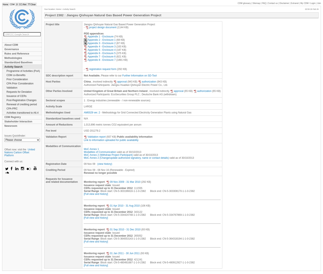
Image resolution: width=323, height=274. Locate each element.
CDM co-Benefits (15, 75)
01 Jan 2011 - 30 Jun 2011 (123, 253)
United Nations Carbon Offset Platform (19, 152)
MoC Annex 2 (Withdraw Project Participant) (108, 154)
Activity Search (13, 66)
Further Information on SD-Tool (139, 75)
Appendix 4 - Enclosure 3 (100, 46)
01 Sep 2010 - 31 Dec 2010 (123, 229)
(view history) (104, 163)
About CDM (11, 44)
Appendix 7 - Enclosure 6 (100, 56)
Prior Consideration (17, 79)
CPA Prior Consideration (19, 83)
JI (17, 4)
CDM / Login (308, 3)
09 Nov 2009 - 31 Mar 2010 (123, 181)
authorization (147, 81)
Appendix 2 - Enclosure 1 (100, 39)
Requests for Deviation (19, 91)
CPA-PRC (12, 108)
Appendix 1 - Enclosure (98, 36)
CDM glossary (244, 3)
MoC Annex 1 (91, 149)
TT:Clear (32, 4)
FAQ (264, 3)
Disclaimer (284, 3)
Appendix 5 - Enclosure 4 (100, 49)
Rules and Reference (16, 53)
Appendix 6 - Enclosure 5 (100, 53)
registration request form (100, 69)
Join (319, 3)
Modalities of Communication (100, 152)
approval (120, 81)
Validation (11, 87)
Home (5, 4)
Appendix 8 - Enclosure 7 (100, 59)
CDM (12, 4)
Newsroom (10, 125)
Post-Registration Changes (21, 100)
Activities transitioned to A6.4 (22, 112)
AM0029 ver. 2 (92, 112)
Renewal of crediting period (21, 104)
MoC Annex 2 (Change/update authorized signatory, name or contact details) (126, 157)
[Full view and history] (96, 194)
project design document (101, 27)
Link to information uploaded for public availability (111, 140)
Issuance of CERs (16, 96)
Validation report (95, 136)
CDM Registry (12, 117)
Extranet (295, 3)
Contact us (273, 3)
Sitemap (256, 3)
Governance (11, 49)
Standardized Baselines (18, 62)
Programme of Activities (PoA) (23, 71)
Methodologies (13, 58)
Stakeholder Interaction (18, 121)
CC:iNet (22, 4)
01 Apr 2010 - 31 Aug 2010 (123, 205)
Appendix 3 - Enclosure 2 (100, 43)
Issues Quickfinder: (15, 135)
